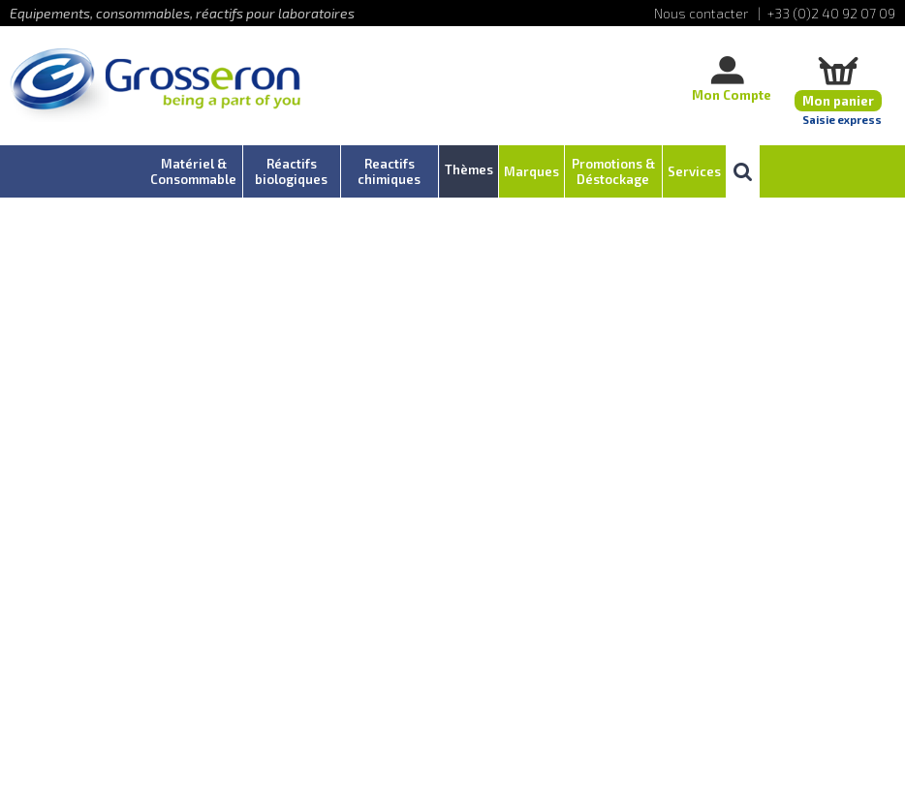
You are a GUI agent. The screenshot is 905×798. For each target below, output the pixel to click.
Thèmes (469, 169)
